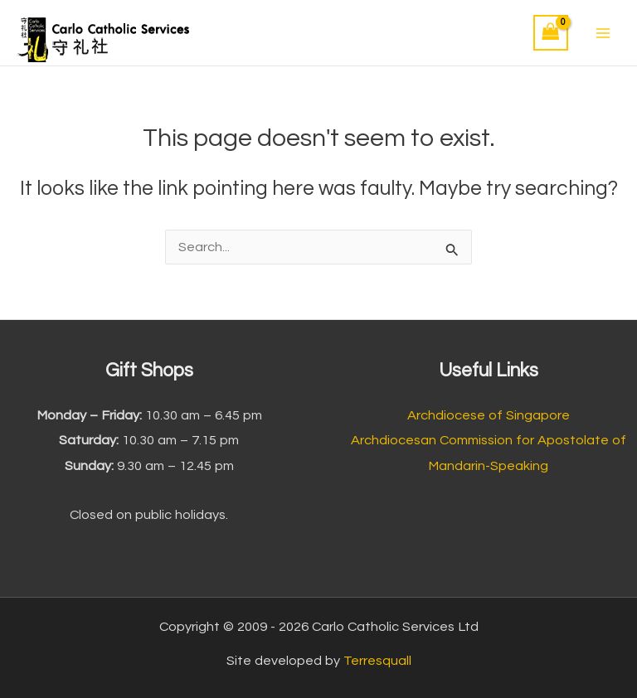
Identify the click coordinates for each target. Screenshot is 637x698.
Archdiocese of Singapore (488, 415)
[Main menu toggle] (602, 33)
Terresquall (377, 660)
